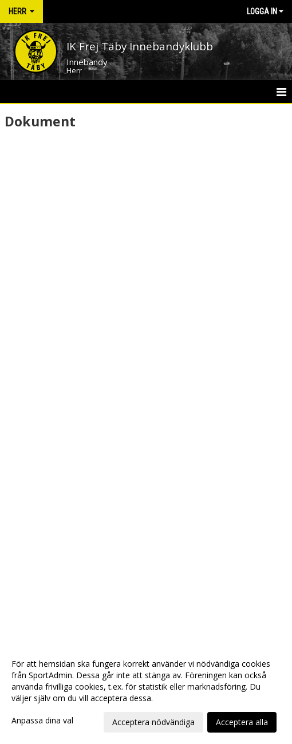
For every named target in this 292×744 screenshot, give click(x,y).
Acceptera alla (242, 722)
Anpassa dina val (42, 720)
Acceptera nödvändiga (153, 722)
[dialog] (146, 692)
